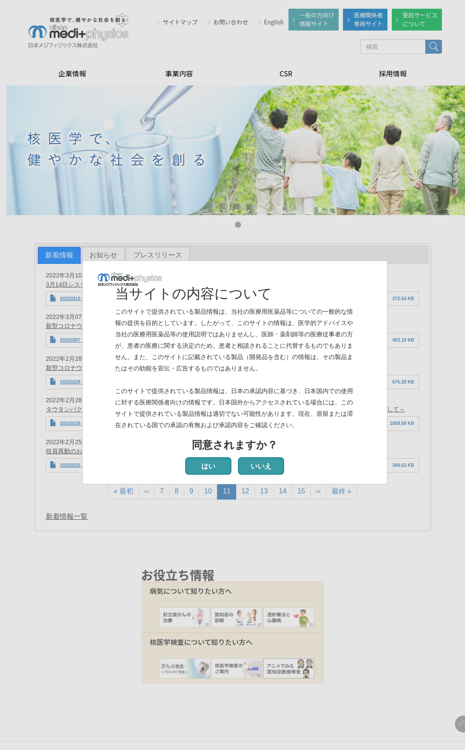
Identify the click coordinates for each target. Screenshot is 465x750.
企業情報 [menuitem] (72, 72)
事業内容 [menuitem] (179, 72)
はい (208, 466)
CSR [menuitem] (285, 72)
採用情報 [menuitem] (393, 72)
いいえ (261, 466)
